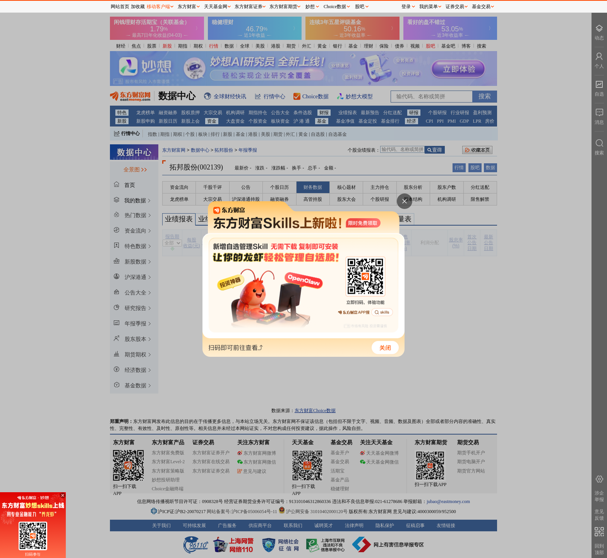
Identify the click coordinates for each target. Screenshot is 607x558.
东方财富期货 (283, 6)
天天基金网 (215, 6)
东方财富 (187, 6)
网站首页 (120, 6)
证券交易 (455, 6)
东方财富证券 (248, 6)
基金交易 (481, 6)
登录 (406, 6)
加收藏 (138, 6)
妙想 (310, 6)
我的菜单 (428, 6)
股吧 (359, 6)
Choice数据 (335, 6)
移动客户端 (158, 6)
